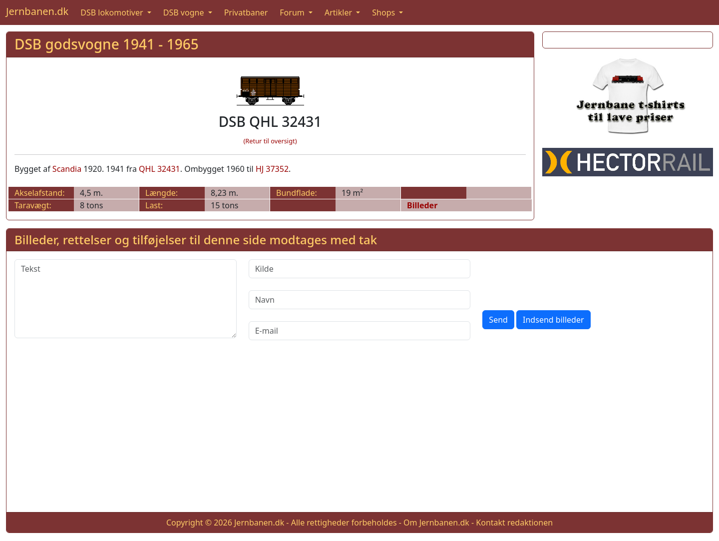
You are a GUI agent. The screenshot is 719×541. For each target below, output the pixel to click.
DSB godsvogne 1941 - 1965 (106, 43)
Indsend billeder (553, 319)
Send (498, 319)
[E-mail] (360, 330)
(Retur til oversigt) (270, 140)
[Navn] (360, 299)
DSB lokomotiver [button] (112, 12)
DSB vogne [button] (184, 12)
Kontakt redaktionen (514, 522)
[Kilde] (360, 268)
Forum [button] (293, 12)
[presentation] (558, 278)
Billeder (422, 205)
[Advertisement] (359, 434)
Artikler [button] (339, 12)
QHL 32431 (159, 168)
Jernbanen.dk (37, 11)
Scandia (66, 168)
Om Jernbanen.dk (436, 522)
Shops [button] (384, 12)
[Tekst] (125, 298)
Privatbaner (246, 12)
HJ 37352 (272, 168)
